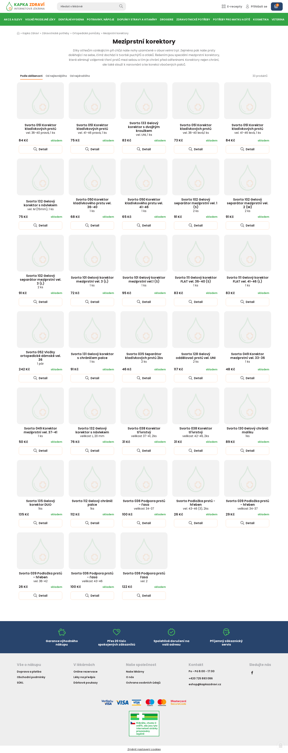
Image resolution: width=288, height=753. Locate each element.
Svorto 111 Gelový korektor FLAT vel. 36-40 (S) (196, 281)
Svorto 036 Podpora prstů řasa (144, 577)
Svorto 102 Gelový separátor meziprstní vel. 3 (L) (40, 281)
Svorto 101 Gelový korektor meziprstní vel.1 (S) (144, 281)
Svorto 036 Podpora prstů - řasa (144, 505)
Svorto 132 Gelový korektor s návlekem (40, 205)
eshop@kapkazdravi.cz (205, 684)
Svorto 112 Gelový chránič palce (92, 505)
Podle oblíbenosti (31, 76)
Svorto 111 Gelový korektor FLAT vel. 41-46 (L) (248, 281)
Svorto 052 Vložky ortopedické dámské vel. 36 (40, 358)
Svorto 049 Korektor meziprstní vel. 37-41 (40, 432)
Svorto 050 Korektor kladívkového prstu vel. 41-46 (144, 205)
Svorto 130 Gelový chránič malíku (248, 432)
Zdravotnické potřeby (55, 33)
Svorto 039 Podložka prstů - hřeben (247, 505)
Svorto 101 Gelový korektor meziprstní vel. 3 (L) (92, 281)
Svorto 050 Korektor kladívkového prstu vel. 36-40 (92, 205)
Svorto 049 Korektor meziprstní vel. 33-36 (247, 358)
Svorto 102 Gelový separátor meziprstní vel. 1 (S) (195, 205)
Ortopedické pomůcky (86, 33)
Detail (40, 149)
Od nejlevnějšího (56, 76)
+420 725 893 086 (201, 678)
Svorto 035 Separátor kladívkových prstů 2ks (144, 358)
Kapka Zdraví (31, 33)
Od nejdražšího (80, 76)
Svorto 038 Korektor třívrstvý (144, 432)
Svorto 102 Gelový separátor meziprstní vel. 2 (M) (247, 205)
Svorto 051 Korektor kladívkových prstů (40, 129)
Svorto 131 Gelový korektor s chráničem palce (92, 358)
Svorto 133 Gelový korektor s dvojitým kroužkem (144, 128)
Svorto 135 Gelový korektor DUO (40, 505)
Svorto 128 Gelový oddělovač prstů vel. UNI (196, 358)
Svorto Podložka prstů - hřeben (195, 505)
